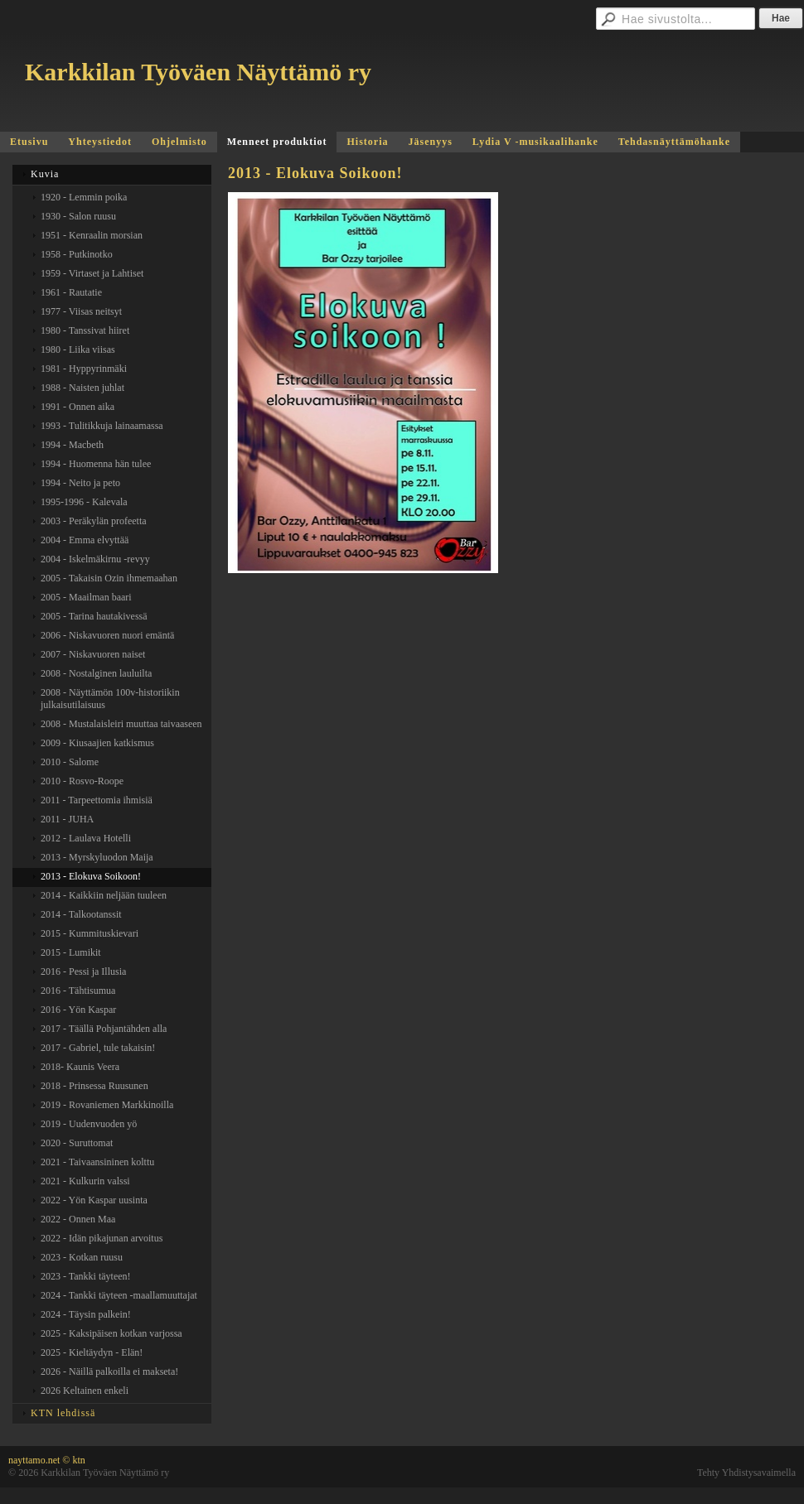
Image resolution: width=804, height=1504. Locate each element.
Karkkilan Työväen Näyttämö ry (198, 71)
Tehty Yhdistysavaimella (746, 1472)
